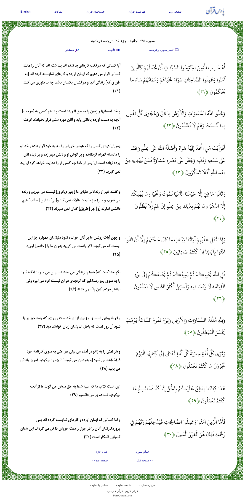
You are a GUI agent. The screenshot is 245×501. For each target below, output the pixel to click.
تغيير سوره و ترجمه (164, 50)
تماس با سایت (99, 485)
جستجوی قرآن (95, 11)
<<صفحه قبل (144, 460)
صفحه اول (175, 11)
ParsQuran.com (122, 495)
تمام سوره (142, 451)
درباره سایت (147, 485)
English (26, 11)
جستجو (73, 50)
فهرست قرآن (136, 11)
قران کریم (131, 491)
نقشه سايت (123, 485)
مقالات (58, 11)
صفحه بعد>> (100, 460)
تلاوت (114, 50)
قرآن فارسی (115, 491)
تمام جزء (101, 451)
